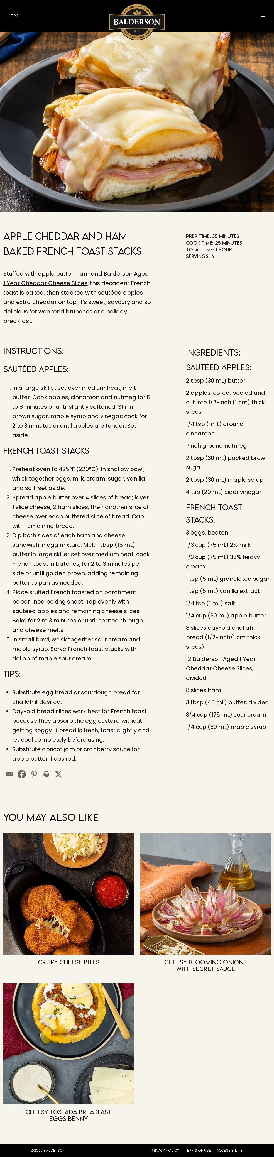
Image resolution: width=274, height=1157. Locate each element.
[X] (58, 774)
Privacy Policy (165, 1150)
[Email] (9, 774)
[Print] (46, 774)
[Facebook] (21, 774)
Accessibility (230, 1150)
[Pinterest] (34, 774)
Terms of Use (198, 1150)
